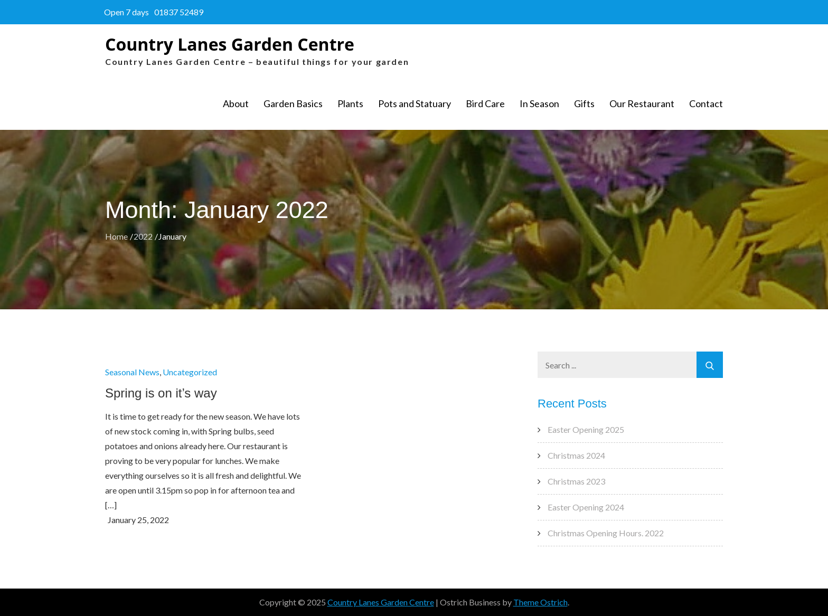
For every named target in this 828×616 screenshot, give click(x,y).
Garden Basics (293, 103)
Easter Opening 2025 (586, 429)
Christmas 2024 (576, 455)
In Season (539, 103)
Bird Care (485, 103)
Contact (706, 103)
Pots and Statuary (414, 103)
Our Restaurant (641, 103)
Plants (350, 103)
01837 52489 (178, 12)
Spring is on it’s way (161, 393)
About (236, 103)
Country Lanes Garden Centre (229, 44)
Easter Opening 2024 (586, 507)
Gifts (584, 103)
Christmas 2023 (576, 481)
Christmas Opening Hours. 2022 (606, 533)
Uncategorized (190, 372)
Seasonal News (132, 372)
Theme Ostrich (540, 602)
